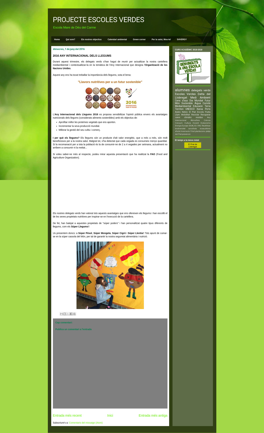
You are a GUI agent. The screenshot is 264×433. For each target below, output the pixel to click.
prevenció (186, 134)
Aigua (198, 103)
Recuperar (205, 114)
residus (199, 117)
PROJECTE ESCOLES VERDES (98, 20)
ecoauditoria (205, 129)
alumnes (182, 90)
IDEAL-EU (193, 126)
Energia (178, 126)
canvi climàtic (183, 117)
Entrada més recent (67, 415)
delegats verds (200, 90)
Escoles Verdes (185, 94)
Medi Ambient (200, 97)
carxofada (192, 129)
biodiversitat (180, 129)
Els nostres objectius (91, 39)
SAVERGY (182, 39)
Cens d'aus (181, 100)
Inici (110, 415)
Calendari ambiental (117, 39)
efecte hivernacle (182, 131)
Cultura (187, 123)
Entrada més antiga (153, 415)
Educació (198, 106)
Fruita (207, 112)
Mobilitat (185, 114)
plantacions (200, 131)
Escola (200, 112)
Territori (179, 109)
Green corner (139, 39)
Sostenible (187, 103)
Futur (207, 100)
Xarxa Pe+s (203, 109)
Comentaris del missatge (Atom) (86, 422)
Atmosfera (195, 120)
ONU (199, 126)
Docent (196, 123)
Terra (207, 106)
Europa (185, 126)
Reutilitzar (206, 126)
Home (57, 39)
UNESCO (190, 109)
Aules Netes (181, 112)
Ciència (207, 120)
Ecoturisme (205, 123)
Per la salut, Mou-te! (161, 39)
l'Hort (192, 131)
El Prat (192, 112)
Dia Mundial (196, 100)
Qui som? (70, 39)
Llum (177, 114)
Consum (179, 123)
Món (177, 103)
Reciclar (195, 114)
